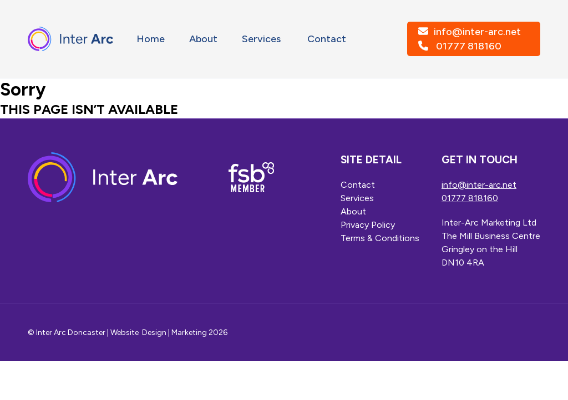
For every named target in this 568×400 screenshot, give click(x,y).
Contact (326, 39)
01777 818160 (468, 46)
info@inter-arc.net (477, 32)
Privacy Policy (368, 224)
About (203, 39)
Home (150, 39)
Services (262, 39)
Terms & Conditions (380, 238)
